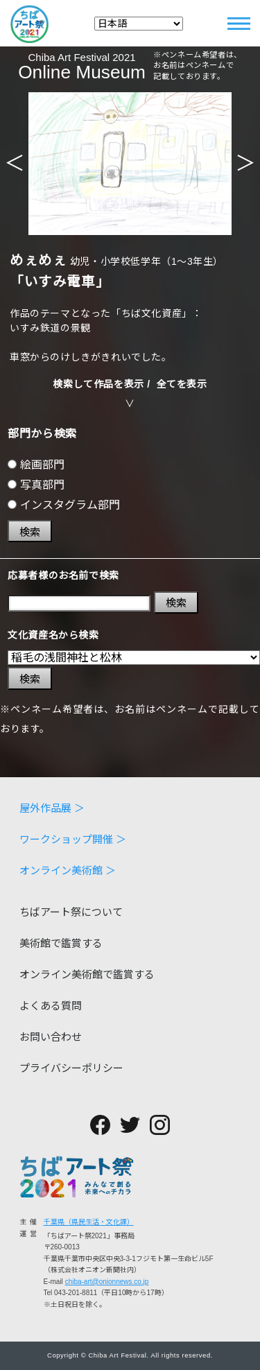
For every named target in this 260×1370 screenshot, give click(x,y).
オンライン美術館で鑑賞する (87, 974)
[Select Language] (138, 24)
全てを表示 (182, 384)
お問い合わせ (50, 1037)
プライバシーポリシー (71, 1068)
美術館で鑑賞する (61, 943)
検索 (29, 532)
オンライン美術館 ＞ (67, 870)
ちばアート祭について (71, 912)
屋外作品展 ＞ (52, 808)
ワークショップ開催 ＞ (72, 839)
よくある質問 (50, 1005)
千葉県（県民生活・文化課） (89, 1222)
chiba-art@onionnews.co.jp (107, 1281)
